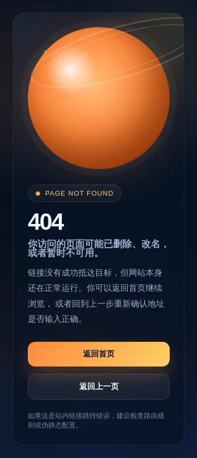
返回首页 (99, 353)
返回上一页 (99, 386)
